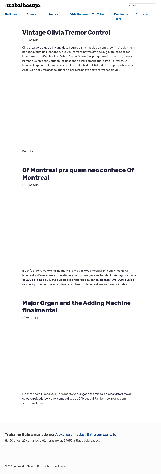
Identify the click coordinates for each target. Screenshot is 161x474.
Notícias (11, 14)
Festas (53, 14)
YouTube (98, 14)
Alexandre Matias (70, 434)
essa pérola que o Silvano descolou (51, 47)
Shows (31, 14)
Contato (142, 14)
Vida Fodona (79, 14)
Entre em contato (101, 434)
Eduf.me (63, 466)
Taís (83, 270)
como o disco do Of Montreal (75, 398)
